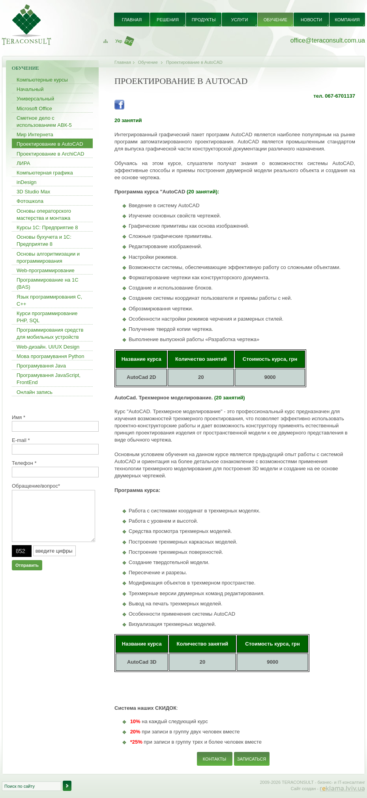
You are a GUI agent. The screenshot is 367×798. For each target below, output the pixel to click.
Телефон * (24, 463)
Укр (118, 41)
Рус (129, 41)
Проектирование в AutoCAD (194, 62)
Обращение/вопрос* (36, 486)
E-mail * (21, 440)
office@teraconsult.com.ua (327, 40)
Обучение (148, 62)
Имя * (18, 417)
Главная (122, 62)
